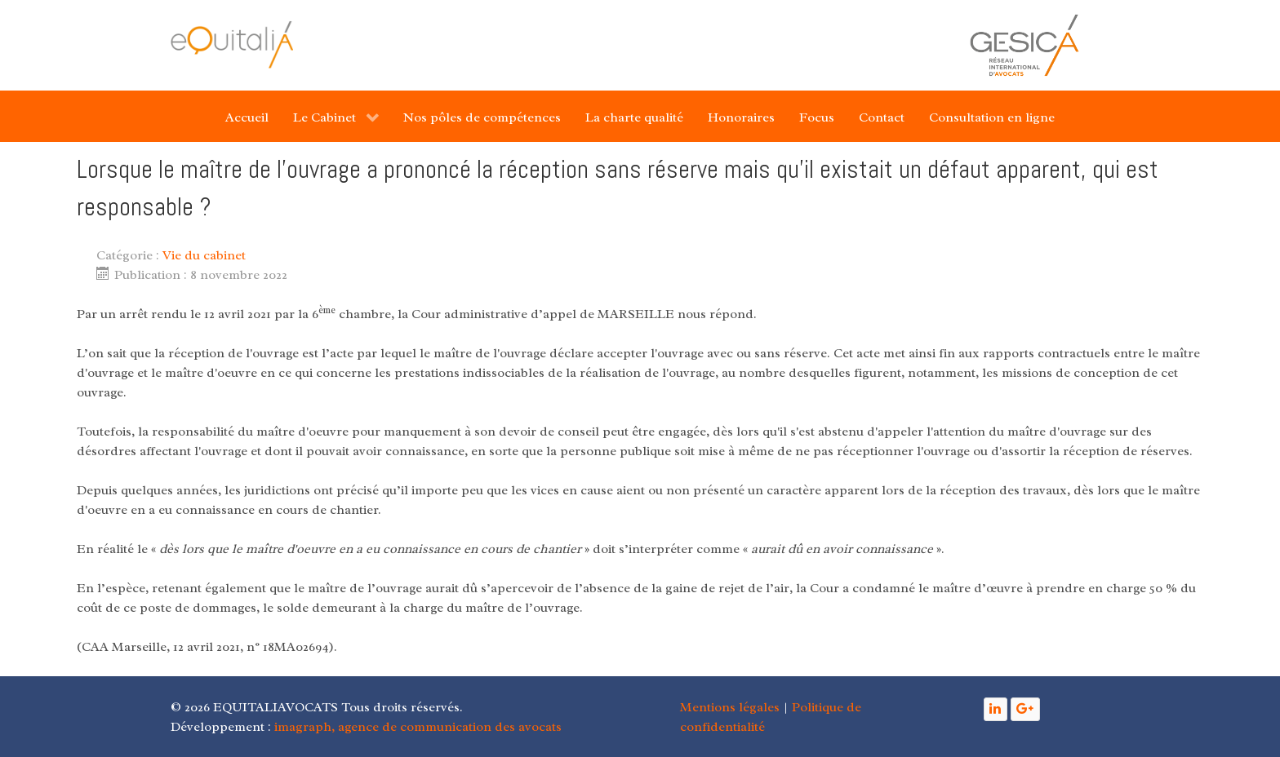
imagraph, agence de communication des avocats (418, 727)
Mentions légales (730, 707)
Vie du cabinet (204, 255)
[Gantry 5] (232, 44)
